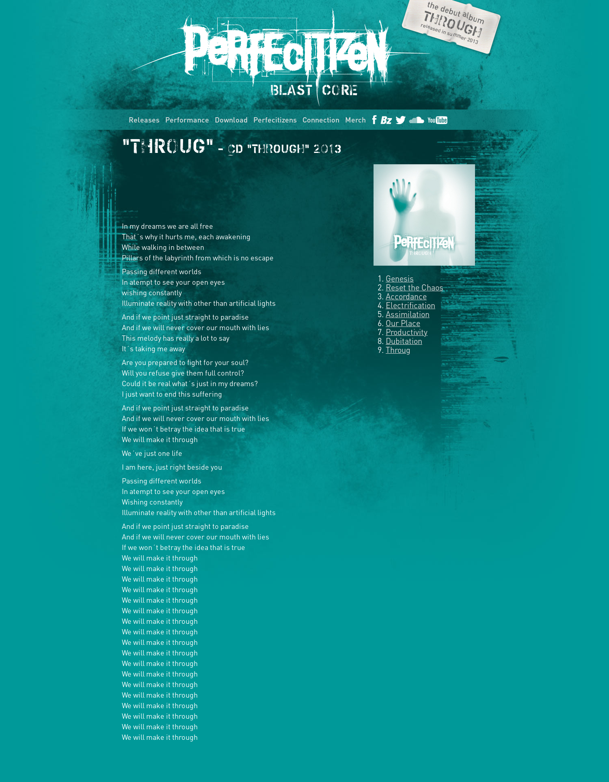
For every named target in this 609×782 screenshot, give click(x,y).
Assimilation (408, 314)
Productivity (407, 332)
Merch (355, 119)
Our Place (403, 323)
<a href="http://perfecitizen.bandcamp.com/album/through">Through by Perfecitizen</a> (239, 188)
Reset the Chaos (414, 287)
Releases (144, 119)
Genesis (400, 278)
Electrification (410, 305)
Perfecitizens (275, 119)
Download (231, 119)
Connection (320, 119)
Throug (398, 349)
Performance (187, 119)
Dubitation (404, 340)
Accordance (406, 296)
